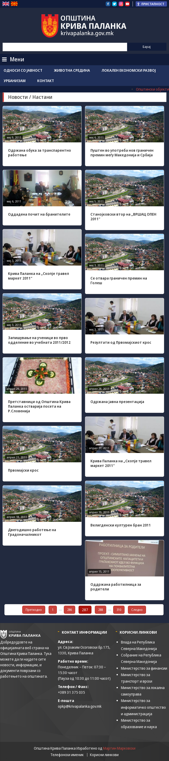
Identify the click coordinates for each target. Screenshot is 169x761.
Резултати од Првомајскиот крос (120, 342)
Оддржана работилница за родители (115, 586)
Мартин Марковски (119, 748)
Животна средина (72, 70)
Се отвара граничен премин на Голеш (118, 280)
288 (100, 610)
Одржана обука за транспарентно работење (39, 152)
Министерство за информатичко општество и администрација (143, 707)
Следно (137, 610)
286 (69, 610)
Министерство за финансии (144, 668)
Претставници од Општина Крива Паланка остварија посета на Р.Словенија (39, 406)
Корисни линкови (104, 755)
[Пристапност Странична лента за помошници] (151, 3)
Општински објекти (152, 89)
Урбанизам (15, 80)
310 (119, 610)
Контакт (45, 80)
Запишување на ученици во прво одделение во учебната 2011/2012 (39, 340)
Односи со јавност (23, 70)
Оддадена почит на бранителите (39, 214)
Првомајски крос (23, 470)
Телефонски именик (67, 755)
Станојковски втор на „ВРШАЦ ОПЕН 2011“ (123, 216)
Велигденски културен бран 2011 (120, 525)
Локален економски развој (129, 70)
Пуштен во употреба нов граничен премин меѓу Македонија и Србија (121, 152)
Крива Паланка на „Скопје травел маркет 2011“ (38, 276)
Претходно (34, 610)
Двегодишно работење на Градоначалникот (32, 532)
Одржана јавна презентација (117, 401)
